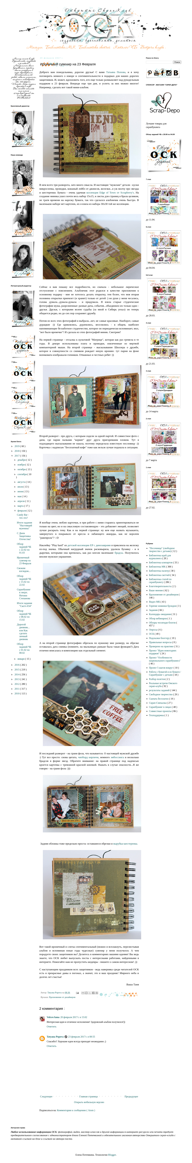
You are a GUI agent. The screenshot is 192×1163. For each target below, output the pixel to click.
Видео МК (155, 601)
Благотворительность (160, 586)
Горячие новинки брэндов (163, 606)
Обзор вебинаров (158, 618)
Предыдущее (131, 1096)
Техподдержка (157, 715)
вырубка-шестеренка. (125, 843)
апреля (21, 501)
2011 (17, 688)
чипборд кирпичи (88, 757)
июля (21, 486)
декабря (22, 460)
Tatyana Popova (55, 1036)
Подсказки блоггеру (159, 638)
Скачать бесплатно (159, 698)
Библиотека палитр (159, 570)
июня (21, 491)
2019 (17, 446)
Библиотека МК (157, 566)
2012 (17, 684)
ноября (21, 464)
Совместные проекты (160, 711)
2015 (17, 669)
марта (21, 506)
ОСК (152, 634)
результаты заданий (159, 690)
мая (20, 496)
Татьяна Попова (115, 72)
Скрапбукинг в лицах (160, 707)
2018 (17, 451)
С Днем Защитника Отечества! (24, 536)
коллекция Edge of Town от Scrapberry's (110, 192)
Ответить (51, 1026)
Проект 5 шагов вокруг (161, 667)
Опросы (153, 629)
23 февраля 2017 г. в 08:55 (81, 1036)
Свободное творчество (161, 694)
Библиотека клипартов (161, 562)
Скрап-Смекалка (158, 703)
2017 (17, 455)
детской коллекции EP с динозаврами (89, 545)
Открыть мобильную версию (89, 1102)
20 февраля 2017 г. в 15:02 (73, 1017)
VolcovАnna (53, 1017)
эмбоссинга (118, 757)
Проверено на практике (161, 646)
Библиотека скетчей (159, 575)
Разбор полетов (157, 679)
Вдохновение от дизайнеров (62, 997)
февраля (22, 510)
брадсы (119, 552)
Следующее (46, 1096)
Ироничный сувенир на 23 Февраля (24, 560)
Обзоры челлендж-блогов (162, 622)
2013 (17, 679)
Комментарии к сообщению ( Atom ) (76, 1110)
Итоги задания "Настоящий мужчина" (24, 525)
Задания (153, 610)
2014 (17, 674)
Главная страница (88, 1096)
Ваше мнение (156, 590)
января (21, 659)
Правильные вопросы (160, 642)
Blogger (112, 1154)
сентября (22, 474)
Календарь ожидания (160, 614)
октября (22, 469)
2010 (17, 693)
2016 (17, 664)
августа (22, 482)
